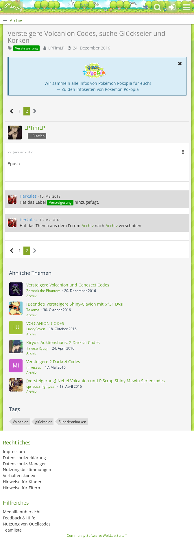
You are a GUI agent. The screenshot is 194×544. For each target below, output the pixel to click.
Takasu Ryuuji (37, 348)
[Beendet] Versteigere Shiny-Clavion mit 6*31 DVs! (74, 304)
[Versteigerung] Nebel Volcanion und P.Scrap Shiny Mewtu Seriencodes (95, 380)
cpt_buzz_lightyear (41, 386)
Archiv (88, 225)
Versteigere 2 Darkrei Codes (53, 361)
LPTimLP (56, 48)
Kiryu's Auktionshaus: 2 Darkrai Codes (63, 342)
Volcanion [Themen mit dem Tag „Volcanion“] (20, 421)
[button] (186, 7)
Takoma (32, 309)
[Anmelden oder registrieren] (172, 7)
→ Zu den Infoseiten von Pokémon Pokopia (97, 89)
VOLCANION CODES (45, 323)
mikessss (33, 367)
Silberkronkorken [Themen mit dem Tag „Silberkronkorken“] (72, 421)
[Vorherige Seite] (12, 111)
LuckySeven (35, 328)
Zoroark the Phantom (43, 290)
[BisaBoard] (13, 7)
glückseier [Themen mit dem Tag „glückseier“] (43, 421)
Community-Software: (97, 535)
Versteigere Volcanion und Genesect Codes (67, 285)
